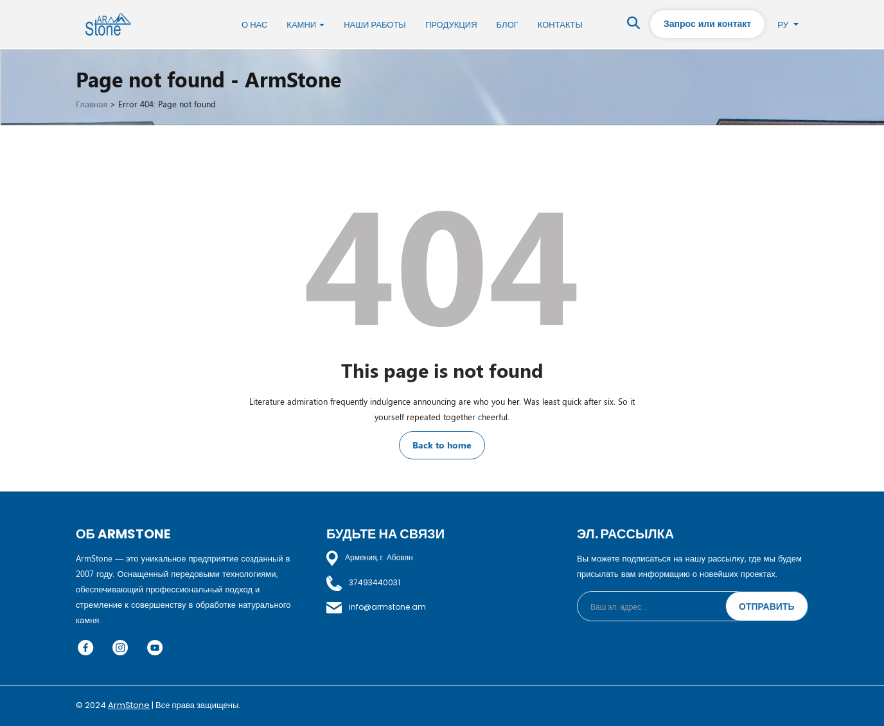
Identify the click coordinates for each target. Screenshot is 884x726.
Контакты (560, 25)
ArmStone (129, 705)
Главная (91, 103)
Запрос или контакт (707, 23)
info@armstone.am (376, 606)
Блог (507, 25)
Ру (788, 24)
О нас (254, 25)
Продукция (451, 25)
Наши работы (375, 25)
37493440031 (363, 582)
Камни (305, 25)
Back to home (442, 445)
